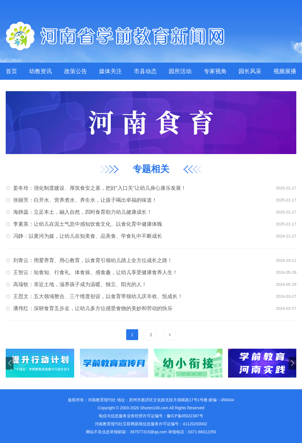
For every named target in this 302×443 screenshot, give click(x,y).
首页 (11, 71)
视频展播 (284, 71)
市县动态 (145, 71)
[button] (292, 363)
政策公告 (75, 71)
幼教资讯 (40, 71)
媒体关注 (110, 71)
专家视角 (215, 71)
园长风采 (250, 71)
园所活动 (180, 71)
